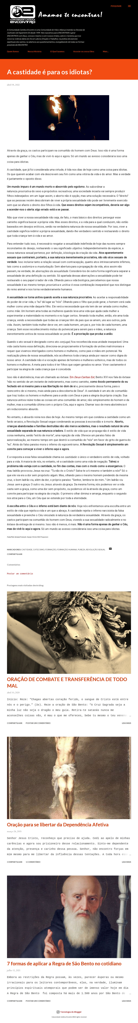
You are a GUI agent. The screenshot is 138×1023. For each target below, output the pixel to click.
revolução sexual (95, 549)
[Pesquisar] (116, 6)
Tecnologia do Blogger (69, 1012)
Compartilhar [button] (14, 554)
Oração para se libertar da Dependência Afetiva (58, 824)
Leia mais (126, 723)
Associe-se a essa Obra (83, 51)
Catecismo (38, 549)
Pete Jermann (15, 537)
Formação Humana (67, 549)
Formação (50, 549)
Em (82, 377)
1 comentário (33, 862)
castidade (26, 549)
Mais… (106, 51)
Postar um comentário (20, 574)
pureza (81, 549)
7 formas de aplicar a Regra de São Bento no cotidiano (64, 963)
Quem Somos (13, 51)
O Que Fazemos (57, 51)
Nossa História (34, 51)
